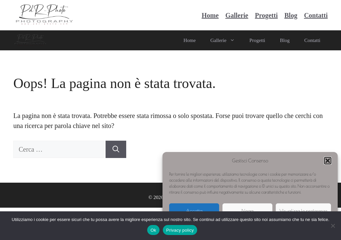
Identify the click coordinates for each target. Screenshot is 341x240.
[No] (332, 225)
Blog (290, 15)
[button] (327, 160)
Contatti (316, 15)
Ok (153, 230)
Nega (247, 211)
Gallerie (236, 15)
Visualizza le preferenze (303, 211)
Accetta (194, 211)
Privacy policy (180, 230)
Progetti (266, 15)
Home (210, 15)
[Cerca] (116, 149)
